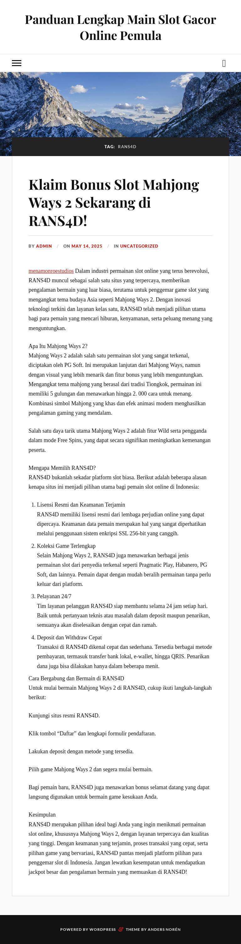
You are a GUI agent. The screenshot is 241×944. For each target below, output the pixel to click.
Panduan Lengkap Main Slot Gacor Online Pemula (120, 27)
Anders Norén (164, 929)
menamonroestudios (51, 271)
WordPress (102, 929)
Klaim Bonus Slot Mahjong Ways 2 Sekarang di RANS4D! (114, 202)
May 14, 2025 (87, 246)
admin (44, 246)
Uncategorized (139, 246)
